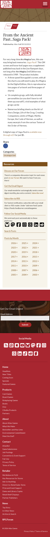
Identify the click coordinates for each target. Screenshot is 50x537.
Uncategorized (10, 155)
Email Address (7, 314)
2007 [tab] (24, 270)
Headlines (6, 371)
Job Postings (7, 452)
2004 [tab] (24, 274)
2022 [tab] (24, 247)
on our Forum (13, 178)
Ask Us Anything (9, 482)
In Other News (8, 511)
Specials (5, 381)
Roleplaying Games (10, 400)
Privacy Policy (8, 462)
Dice (4, 407)
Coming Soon (7, 378)
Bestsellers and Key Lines (12, 430)
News (9, 26)
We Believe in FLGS (10, 475)
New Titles (6, 374)
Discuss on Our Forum (14, 171)
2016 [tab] (24, 256)
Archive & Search (9, 514)
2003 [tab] (34, 274)
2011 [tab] (13, 265)
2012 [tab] (34, 261)
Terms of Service (9, 465)
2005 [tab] (13, 274)
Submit (25, 324)
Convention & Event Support (13, 456)
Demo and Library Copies (12, 491)
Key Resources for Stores (12, 478)
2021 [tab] (34, 247)
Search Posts (10, 231)
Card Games (7, 394)
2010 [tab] (24, 265)
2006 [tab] (34, 270)
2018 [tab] (34, 252)
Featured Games (8, 384)
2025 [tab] (24, 243)
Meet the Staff (8, 436)
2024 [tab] (34, 243)
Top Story (6, 507)
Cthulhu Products (9, 410)
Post (15, 26)
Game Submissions (9, 449)
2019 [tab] (24, 252)
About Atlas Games (10, 423)
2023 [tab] (13, 247)
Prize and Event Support (12, 488)
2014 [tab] (13, 261)
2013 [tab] (24, 261)
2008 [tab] (13, 270)
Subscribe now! (38, 193)
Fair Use (5, 459)
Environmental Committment (13, 433)
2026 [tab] (13, 243)
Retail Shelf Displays (10, 494)
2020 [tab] (13, 252)
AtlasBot (6, 446)
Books (5, 404)
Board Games (7, 397)
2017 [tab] (13, 256)
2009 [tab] (34, 265)
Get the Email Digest (13, 186)
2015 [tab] (34, 256)
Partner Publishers (10, 498)
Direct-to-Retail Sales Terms (13, 485)
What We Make (8, 426)
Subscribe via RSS (12, 198)
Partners (6, 413)
